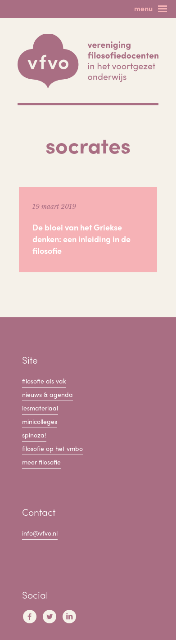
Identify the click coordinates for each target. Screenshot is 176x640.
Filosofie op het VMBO (52, 448)
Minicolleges (39, 421)
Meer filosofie (41, 461)
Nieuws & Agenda (47, 394)
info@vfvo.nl (40, 532)
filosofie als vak (44, 380)
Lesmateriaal (40, 407)
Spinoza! (34, 434)
